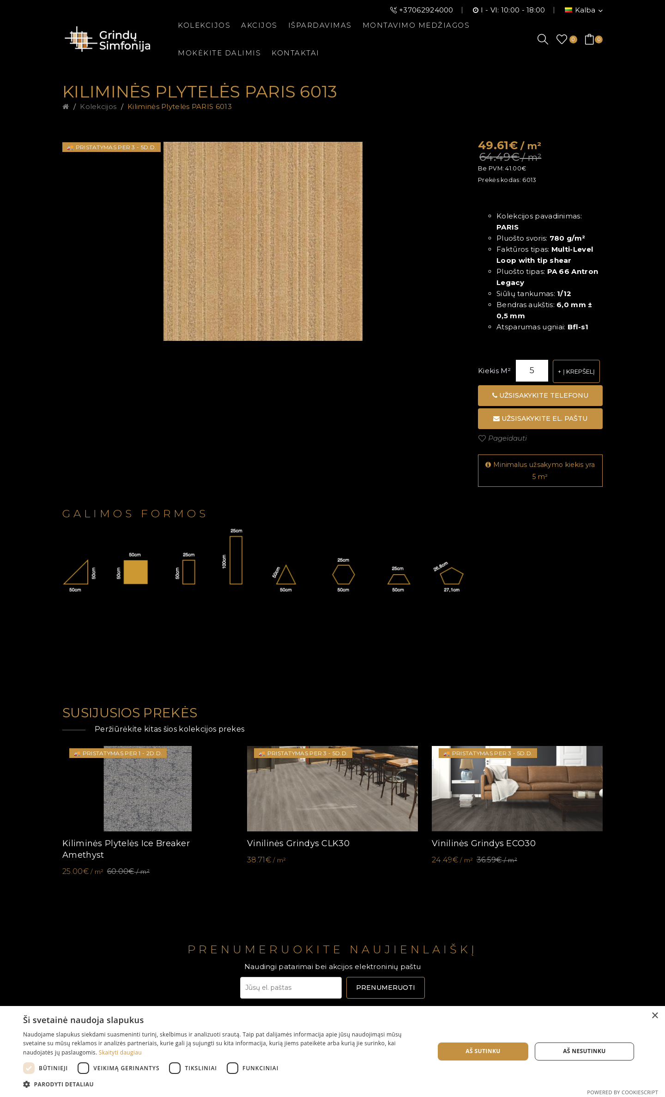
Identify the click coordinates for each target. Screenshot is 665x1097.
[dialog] (332, 1051)
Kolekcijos (98, 106)
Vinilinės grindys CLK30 (298, 843)
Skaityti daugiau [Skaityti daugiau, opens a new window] (120, 1052)
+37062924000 (426, 10)
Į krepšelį (579, 371)
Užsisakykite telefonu (540, 395)
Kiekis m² (494, 370)
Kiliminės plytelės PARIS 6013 (179, 106)
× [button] (654, 1015)
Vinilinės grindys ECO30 (484, 843)
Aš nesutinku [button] (584, 1051)
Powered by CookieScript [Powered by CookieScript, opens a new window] (622, 1092)
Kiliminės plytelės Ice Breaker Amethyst (126, 849)
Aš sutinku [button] (483, 1051)
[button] (223, 1084)
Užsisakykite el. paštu (540, 418)
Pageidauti (507, 438)
